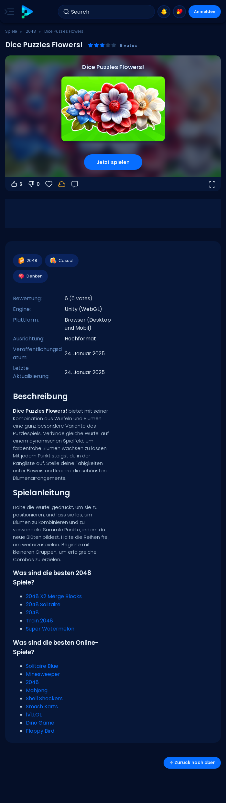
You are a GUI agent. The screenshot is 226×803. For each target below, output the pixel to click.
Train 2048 (39, 620)
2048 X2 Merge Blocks (54, 596)
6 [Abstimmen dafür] (16, 184)
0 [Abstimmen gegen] (33, 184)
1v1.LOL (34, 714)
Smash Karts (42, 706)
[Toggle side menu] (8, 11)
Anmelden (204, 11)
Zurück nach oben (192, 763)
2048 (31, 31)
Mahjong (37, 690)
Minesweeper (43, 674)
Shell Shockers (44, 698)
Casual (61, 261)
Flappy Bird (40, 731)
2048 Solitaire (43, 604)
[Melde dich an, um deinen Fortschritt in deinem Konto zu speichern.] (62, 184)
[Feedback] (75, 184)
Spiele (11, 31)
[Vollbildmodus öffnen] (212, 184)
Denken (30, 276)
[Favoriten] (49, 184)
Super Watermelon (50, 628)
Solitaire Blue (42, 666)
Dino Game (40, 722)
